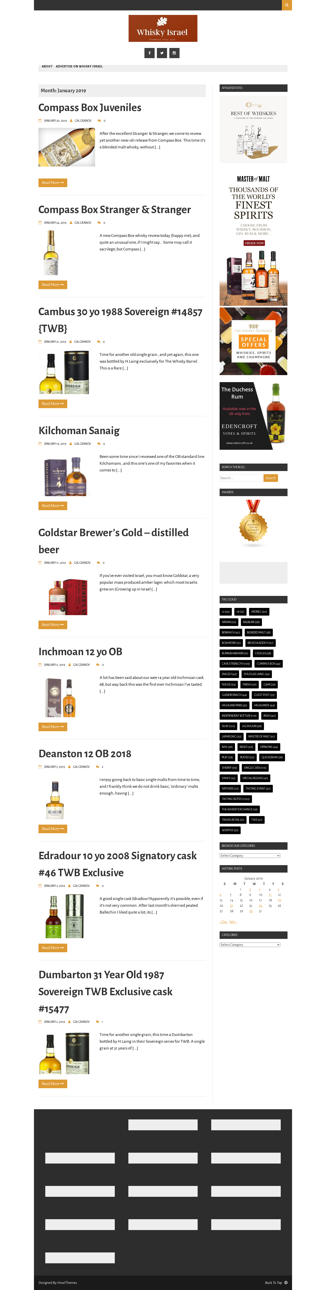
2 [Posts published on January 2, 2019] (250, 889)
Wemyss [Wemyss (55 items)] (230, 830)
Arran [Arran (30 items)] (229, 622)
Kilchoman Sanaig (79, 430)
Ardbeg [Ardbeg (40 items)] (259, 611)
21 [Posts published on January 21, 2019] (231, 905)
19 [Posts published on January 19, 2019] (279, 900)
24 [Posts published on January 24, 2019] (260, 905)
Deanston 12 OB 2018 (85, 753)
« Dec (223, 922)
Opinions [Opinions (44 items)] (269, 747)
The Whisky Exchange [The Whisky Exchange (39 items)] (240, 809)
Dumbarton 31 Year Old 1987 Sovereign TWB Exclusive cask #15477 (105, 991)
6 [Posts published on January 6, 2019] (220, 895)
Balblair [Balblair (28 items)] (251, 622)
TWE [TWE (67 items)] (256, 819)
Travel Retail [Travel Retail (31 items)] (233, 819)
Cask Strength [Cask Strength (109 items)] (236, 663)
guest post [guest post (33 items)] (264, 695)
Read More (53, 183)
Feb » (233, 922)
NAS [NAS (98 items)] (227, 747)
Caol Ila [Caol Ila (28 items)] (263, 653)
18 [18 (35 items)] (240, 611)
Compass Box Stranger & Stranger (114, 209)
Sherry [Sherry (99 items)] (229, 767)
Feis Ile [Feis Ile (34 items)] (229, 684)
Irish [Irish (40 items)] (270, 715)
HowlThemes (67, 1283)
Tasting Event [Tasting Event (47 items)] (258, 788)
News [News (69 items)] (246, 747)
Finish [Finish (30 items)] (249, 684)
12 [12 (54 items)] (226, 611)
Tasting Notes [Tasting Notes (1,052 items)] (236, 799)
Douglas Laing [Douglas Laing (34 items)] (257, 674)
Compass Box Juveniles (89, 107)
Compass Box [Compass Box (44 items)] (268, 663)
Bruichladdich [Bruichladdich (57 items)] (260, 643)
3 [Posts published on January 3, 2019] (259, 889)
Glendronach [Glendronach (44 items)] (234, 695)
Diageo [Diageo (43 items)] (229, 674)
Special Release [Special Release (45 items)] (255, 778)
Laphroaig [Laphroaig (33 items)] (231, 736)
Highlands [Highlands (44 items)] (264, 705)
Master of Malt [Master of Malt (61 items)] (261, 736)
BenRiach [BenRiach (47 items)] (231, 632)
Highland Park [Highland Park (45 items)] (234, 705)
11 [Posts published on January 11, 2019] (270, 895)
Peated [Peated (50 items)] (247, 757)
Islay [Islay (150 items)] (228, 726)
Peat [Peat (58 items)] (227, 757)
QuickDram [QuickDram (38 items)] (272, 757)
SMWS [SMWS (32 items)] (228, 778)
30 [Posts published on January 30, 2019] (251, 911)
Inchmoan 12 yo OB (80, 651)
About (47, 66)
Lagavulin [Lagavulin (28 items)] (252, 726)
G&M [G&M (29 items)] (270, 684)
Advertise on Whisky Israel (79, 66)
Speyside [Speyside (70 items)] (230, 788)
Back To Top (276, 1283)
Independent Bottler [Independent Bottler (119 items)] (239, 715)
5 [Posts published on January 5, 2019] (278, 889)
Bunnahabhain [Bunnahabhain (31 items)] (235, 653)
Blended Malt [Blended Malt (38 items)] (259, 632)
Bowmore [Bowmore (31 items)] (231, 643)
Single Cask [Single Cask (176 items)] (255, 767)
